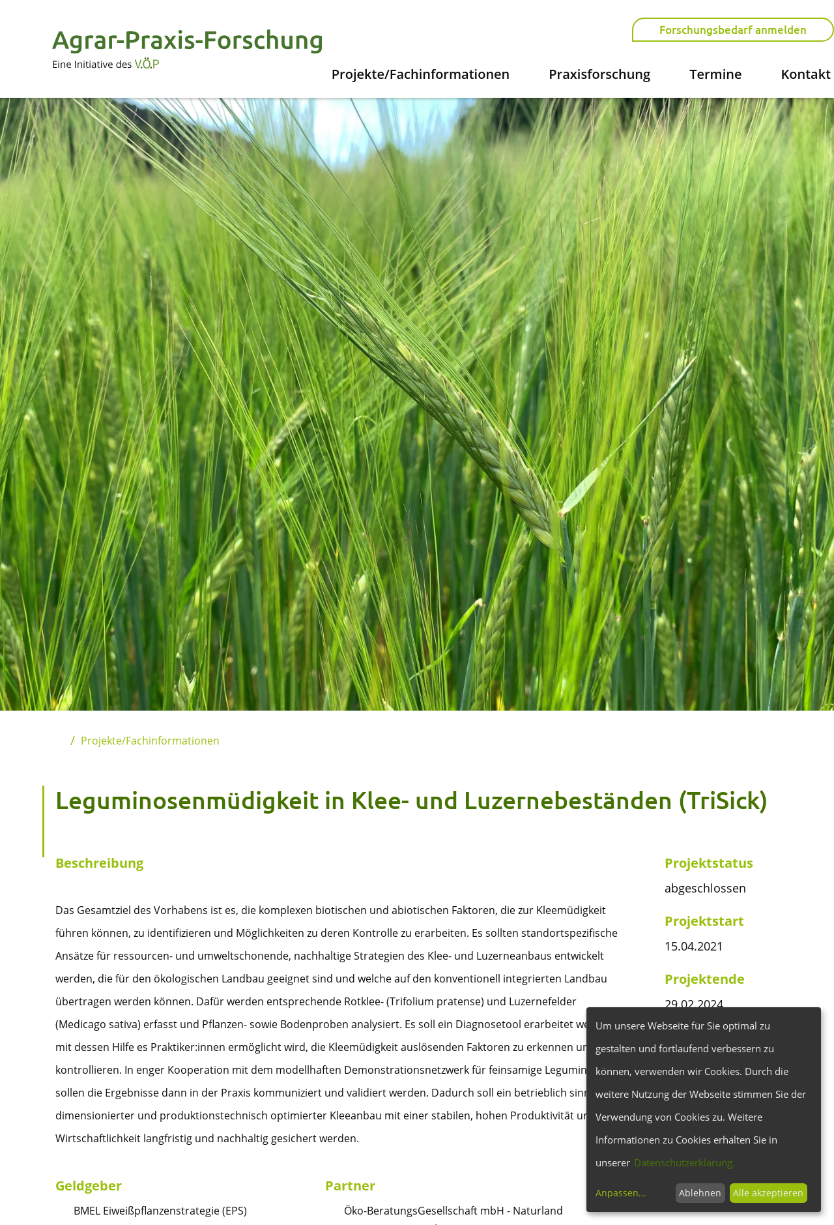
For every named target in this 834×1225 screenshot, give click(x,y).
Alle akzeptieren (768, 1193)
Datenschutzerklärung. (684, 1162)
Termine (715, 74)
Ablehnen (700, 1193)
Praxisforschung (599, 74)
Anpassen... (621, 1193)
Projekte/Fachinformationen (421, 74)
